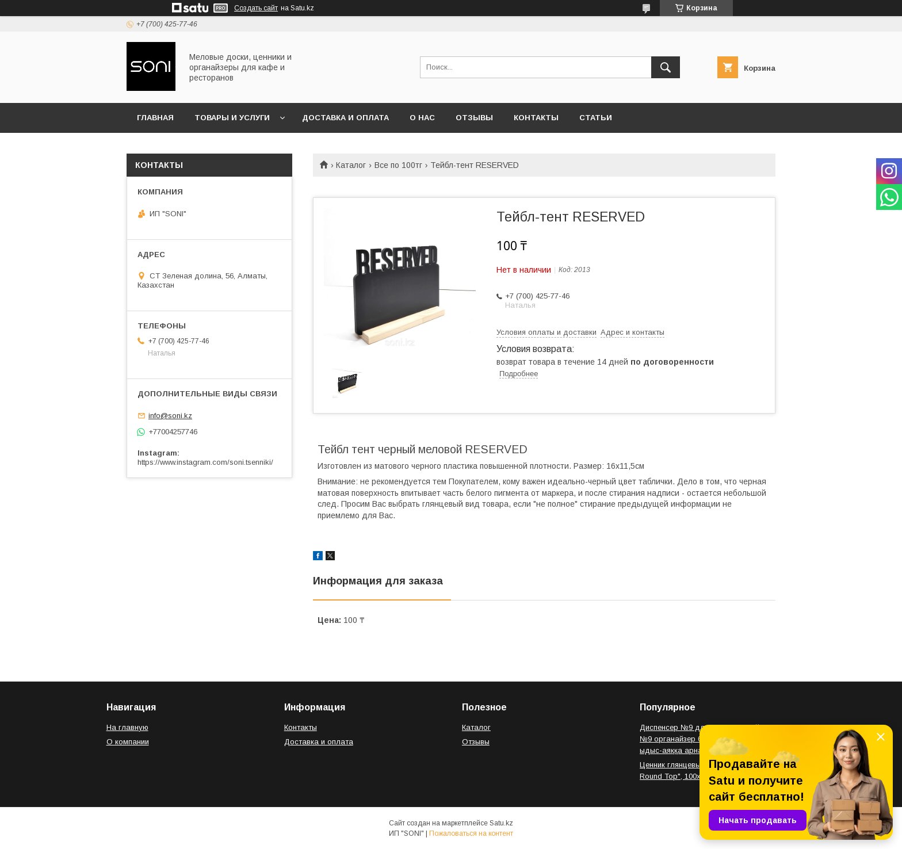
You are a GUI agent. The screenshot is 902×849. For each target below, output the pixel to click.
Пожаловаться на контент (471, 833)
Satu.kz (501, 823)
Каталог (351, 165)
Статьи (595, 117)
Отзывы (474, 117)
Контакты (536, 117)
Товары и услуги (232, 117)
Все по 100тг (398, 165)
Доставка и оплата (345, 117)
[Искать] (665, 67)
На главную (127, 727)
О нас (422, 117)
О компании (127, 741)
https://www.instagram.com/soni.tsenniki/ (205, 462)
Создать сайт (256, 8)
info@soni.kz (170, 415)
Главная (155, 117)
